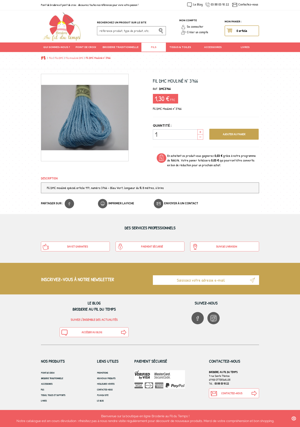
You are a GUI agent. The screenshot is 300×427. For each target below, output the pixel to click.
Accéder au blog (81, 332)
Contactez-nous (248, 4)
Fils (51, 58)
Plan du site (102, 395)
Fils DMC (59, 58)
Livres (44, 400)
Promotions (102, 372)
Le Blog (198, 4)
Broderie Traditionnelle (52, 378)
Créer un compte (197, 32)
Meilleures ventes (105, 383)
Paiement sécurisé (140, 247)
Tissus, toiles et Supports (53, 395)
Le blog (100, 400)
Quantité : (162, 125)
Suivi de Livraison (214, 247)
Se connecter (195, 26)
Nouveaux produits (106, 378)
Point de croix (48, 372)
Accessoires (46, 383)
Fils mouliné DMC (75, 58)
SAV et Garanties (65, 247)
